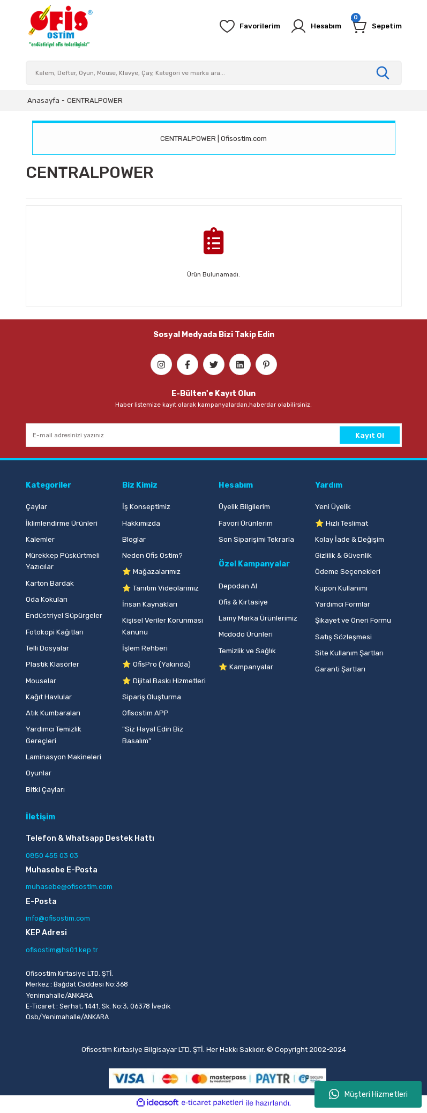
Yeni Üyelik (333, 507)
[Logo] (60, 26)
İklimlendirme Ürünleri (62, 523)
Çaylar (36, 507)
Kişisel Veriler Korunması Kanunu (162, 626)
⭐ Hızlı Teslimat (341, 523)
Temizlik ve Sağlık (247, 651)
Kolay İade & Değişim (349, 539)
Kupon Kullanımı (341, 588)
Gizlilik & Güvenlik (343, 555)
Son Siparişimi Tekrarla (256, 539)
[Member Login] (310, 26)
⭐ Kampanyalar (246, 667)
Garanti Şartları (340, 669)
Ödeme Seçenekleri (347, 571)
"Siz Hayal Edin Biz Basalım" (152, 734)
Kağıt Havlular (49, 697)
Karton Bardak (50, 583)
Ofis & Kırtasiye (243, 602)
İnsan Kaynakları (149, 604)
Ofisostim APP (145, 713)
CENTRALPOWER (95, 100)
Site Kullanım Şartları (349, 653)
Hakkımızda (141, 523)
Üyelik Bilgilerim (244, 507)
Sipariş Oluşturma (151, 697)
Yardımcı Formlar (342, 604)
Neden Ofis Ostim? (152, 555)
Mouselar (41, 681)
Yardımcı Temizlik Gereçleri (53, 734)
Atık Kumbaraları (53, 713)
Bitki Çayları (45, 790)
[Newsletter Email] (214, 435)
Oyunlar (38, 773)
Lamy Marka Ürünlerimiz (258, 618)
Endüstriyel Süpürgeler (64, 615)
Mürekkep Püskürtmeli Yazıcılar (63, 561)
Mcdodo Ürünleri (246, 634)
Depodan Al (238, 586)
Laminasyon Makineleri (63, 757)
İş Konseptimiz (146, 507)
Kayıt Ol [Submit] (369, 435)
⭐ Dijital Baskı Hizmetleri (164, 681)
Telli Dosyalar (47, 648)
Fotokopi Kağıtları (55, 632)
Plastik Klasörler (52, 664)
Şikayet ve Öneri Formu (353, 620)
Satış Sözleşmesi (343, 637)
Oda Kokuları (47, 599)
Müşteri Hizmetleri (368, 1094)
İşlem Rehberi (145, 648)
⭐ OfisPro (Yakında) (156, 664)
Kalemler (40, 539)
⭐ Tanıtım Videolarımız (160, 588)
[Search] (214, 73)
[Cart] (374, 26)
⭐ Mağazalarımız (151, 571)
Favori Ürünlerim (246, 523)
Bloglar (134, 539)
